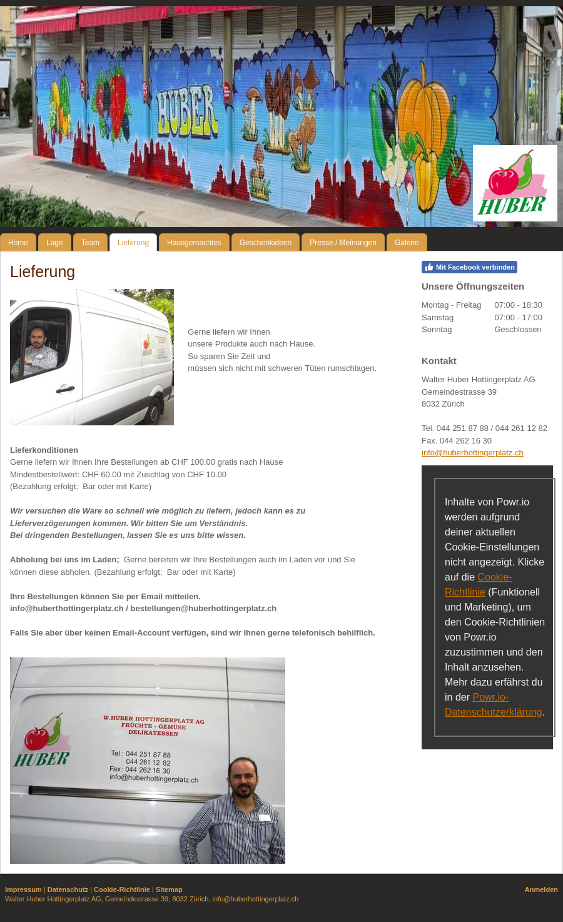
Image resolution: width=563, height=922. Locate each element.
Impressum (23, 889)
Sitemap (169, 889)
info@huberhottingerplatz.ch (473, 452)
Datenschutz (68, 889)
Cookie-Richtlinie (122, 889)
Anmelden (541, 889)
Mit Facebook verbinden (469, 267)
